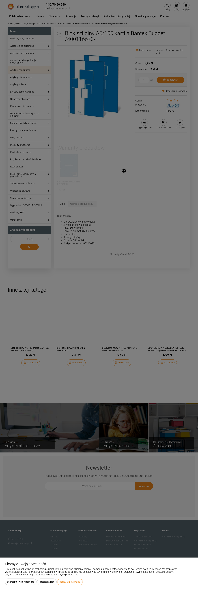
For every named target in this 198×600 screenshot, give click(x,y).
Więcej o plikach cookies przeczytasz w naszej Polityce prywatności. (42, 574)
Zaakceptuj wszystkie (70, 582)
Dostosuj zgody (46, 582)
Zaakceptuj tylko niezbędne (20, 582)
